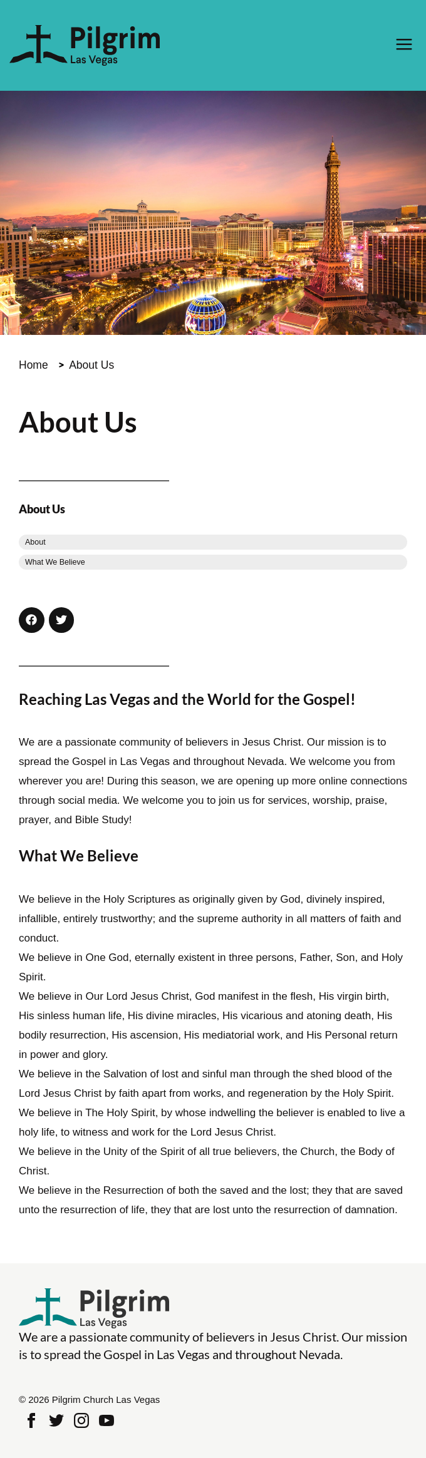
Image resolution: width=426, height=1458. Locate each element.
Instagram (81, 1420)
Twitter (56, 1420)
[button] (31, 620)
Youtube (106, 1420)
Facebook (31, 1420)
